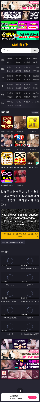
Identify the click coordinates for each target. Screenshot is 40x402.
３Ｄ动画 (36, 67)
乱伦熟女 (27, 79)
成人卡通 (27, 76)
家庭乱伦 (18, 93)
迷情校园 (10, 97)
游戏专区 (36, 58)
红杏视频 (10, 105)
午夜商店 (18, 102)
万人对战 (27, 58)
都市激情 (10, 93)
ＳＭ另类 (36, 71)
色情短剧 (18, 105)
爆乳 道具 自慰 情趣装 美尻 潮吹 (12, 242)
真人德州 (18, 58)
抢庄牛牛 (36, 62)
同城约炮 (10, 102)
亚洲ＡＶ (10, 67)
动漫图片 (36, 84)
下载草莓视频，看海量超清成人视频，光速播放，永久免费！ (20, 235)
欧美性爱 (36, 76)
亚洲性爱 (10, 76)
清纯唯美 (18, 88)
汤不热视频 (35, 102)
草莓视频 (27, 102)
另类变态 (36, 79)
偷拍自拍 (18, 76)
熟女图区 (27, 88)
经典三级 (18, 79)
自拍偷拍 (18, 67)
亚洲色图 (18, 84)
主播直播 (27, 71)
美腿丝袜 (10, 88)
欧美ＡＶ (27, 67)
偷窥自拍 (10, 84)
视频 (2, 69)
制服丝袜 (10, 79)
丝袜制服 (18, 71)
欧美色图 (27, 84)
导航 (2, 103)
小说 (2, 94)
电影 (2, 77)
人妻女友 (27, 93)
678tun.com (20, 45)
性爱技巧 (36, 97)
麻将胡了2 (10, 62)
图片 (2, 86)
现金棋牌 (27, 62)
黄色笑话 (27, 97)
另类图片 (36, 88)
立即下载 (32, 397)
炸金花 (18, 62)
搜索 (35, 50)
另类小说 (18, 97)
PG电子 (9, 58)
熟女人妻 (10, 71)
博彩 (2, 60)
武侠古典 (36, 93)
